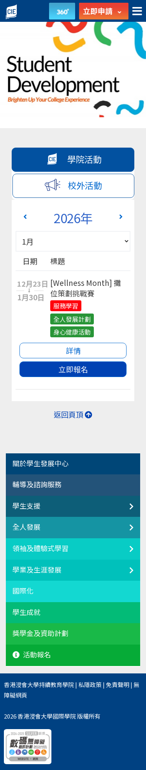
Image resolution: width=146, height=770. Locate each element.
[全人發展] (125, 531)
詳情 (73, 350)
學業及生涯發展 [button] (37, 570)
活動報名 (31, 654)
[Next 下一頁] (121, 216)
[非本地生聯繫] (125, 510)
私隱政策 (90, 684)
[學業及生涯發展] (125, 574)
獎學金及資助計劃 (40, 633)
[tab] (73, 464)
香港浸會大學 (21, 684)
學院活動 (73, 159)
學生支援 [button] (26, 506)
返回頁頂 (73, 414)
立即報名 (73, 369)
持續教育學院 (56, 684)
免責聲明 (117, 684)
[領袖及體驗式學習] (125, 553)
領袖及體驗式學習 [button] (40, 548)
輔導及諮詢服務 (37, 484)
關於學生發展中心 (40, 463)
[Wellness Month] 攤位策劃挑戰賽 (85, 287)
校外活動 (73, 185)
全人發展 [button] (26, 527)
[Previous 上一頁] (25, 216)
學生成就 (26, 612)
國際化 (22, 591)
